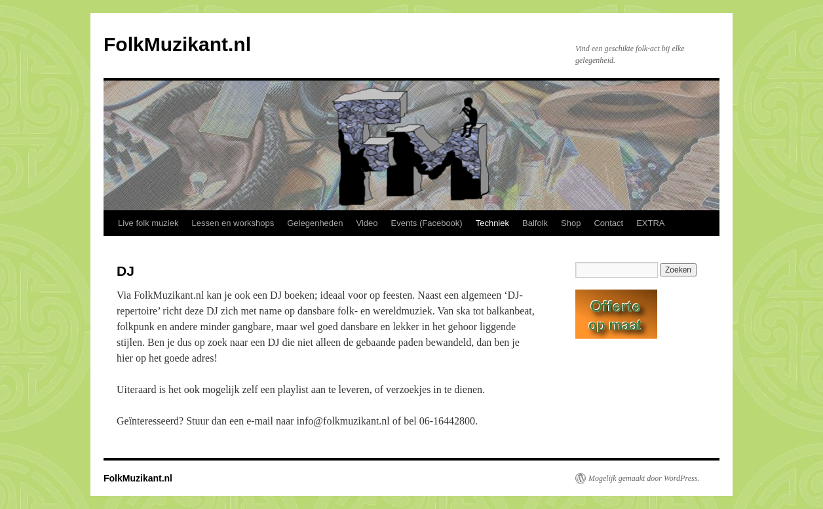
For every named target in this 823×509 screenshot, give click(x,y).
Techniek (492, 223)
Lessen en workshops (232, 223)
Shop (571, 223)
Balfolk (535, 223)
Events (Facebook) (427, 223)
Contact (608, 223)
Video (367, 223)
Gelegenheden (315, 223)
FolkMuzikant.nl (177, 44)
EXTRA (650, 223)
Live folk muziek (148, 223)
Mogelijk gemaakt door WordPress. (643, 478)
